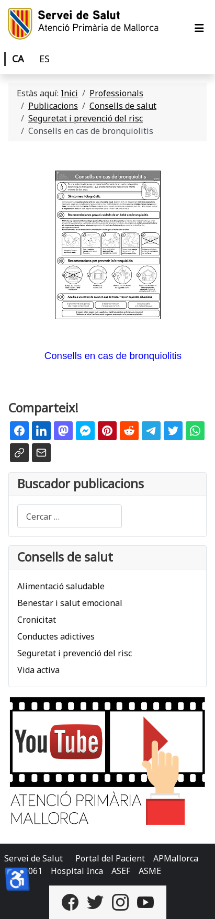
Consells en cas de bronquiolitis (113, 355)
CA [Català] (18, 58)
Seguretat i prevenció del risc (74, 653)
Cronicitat (36, 619)
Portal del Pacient (110, 858)
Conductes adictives (56, 636)
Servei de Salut (33, 858)
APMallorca (175, 858)
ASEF (120, 871)
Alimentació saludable (61, 586)
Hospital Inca (77, 871)
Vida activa (38, 670)
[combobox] (69, 516)
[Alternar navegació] (199, 28)
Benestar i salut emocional (69, 603)
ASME (150, 871)
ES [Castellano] (44, 58)
